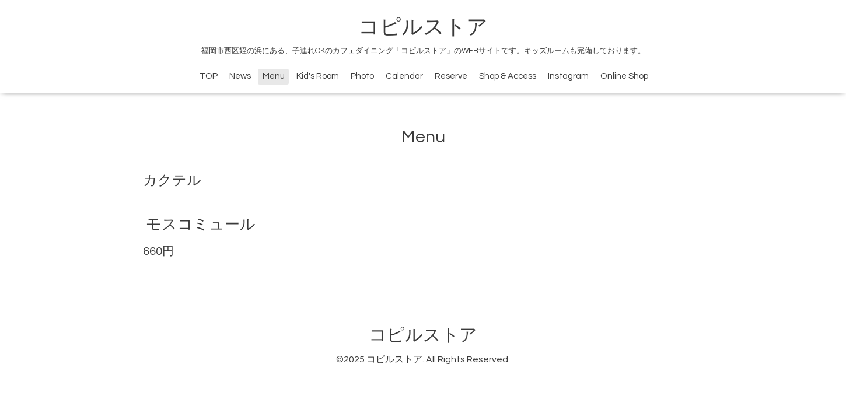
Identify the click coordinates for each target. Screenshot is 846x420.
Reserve (451, 76)
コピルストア (423, 27)
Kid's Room (317, 76)
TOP (209, 76)
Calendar (404, 76)
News (240, 76)
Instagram (568, 76)
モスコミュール (201, 224)
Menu (274, 76)
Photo (362, 76)
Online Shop (624, 76)
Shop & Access (507, 76)
